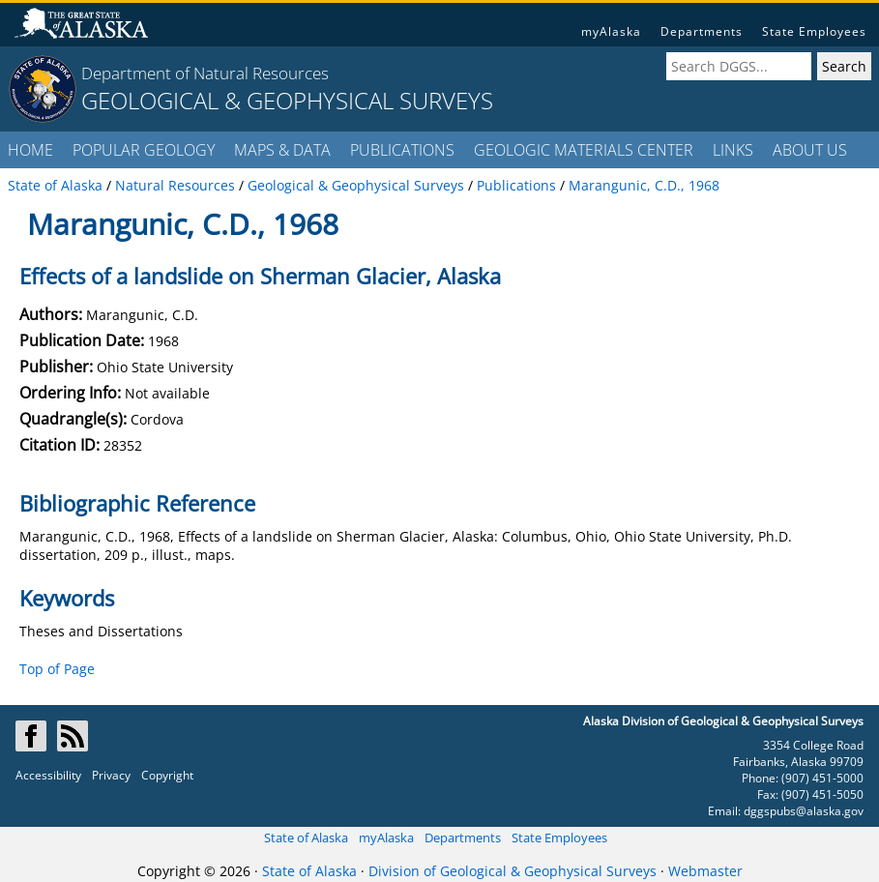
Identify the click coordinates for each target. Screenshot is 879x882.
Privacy (111, 775)
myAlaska (611, 31)
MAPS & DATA (282, 150)
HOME (30, 150)
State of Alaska (306, 837)
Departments (701, 31)
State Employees (814, 31)
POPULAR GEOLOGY (144, 150)
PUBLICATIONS (402, 150)
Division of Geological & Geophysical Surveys (512, 871)
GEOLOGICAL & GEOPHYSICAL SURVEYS (287, 100)
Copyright (167, 775)
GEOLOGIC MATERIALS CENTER (583, 150)
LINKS (733, 150)
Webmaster (705, 871)
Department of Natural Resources (205, 73)
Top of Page (57, 669)
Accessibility (48, 775)
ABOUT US (810, 150)
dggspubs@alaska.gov (804, 811)
